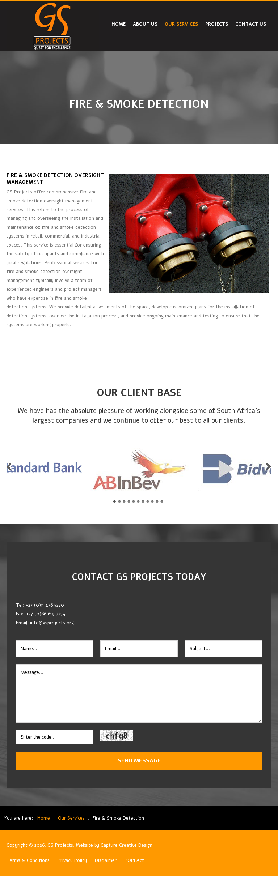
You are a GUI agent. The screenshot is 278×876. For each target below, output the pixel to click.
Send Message (139, 760)
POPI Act (134, 860)
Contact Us (250, 24)
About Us (145, 24)
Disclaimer (106, 860)
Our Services (181, 24)
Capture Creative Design (126, 845)
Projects (216, 24)
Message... (139, 693)
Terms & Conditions (28, 860)
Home (118, 24)
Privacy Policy (72, 860)
